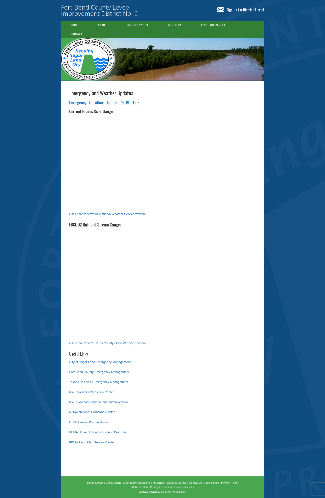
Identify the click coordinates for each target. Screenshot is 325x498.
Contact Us (195, 482)
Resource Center (213, 25)
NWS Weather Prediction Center (91, 392)
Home (74, 25)
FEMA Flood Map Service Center (92, 442)
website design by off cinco (155, 491)
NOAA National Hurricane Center (92, 412)
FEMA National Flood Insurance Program (97, 432)
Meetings (174, 25)
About (102, 25)
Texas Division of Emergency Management (98, 382)
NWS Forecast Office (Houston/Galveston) (98, 402)
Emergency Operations (136, 482)
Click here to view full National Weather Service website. (108, 214)
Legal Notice (211, 482)
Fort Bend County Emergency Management (99, 372)
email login (179, 491)
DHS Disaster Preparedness (88, 422)
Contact (76, 33)
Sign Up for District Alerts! (240, 9)
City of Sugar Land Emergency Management (100, 362)
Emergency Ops (137, 25)
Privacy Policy (229, 482)
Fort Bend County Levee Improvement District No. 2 (99, 10)
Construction (113, 482)
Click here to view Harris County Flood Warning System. (108, 343)
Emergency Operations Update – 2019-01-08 (104, 102)
